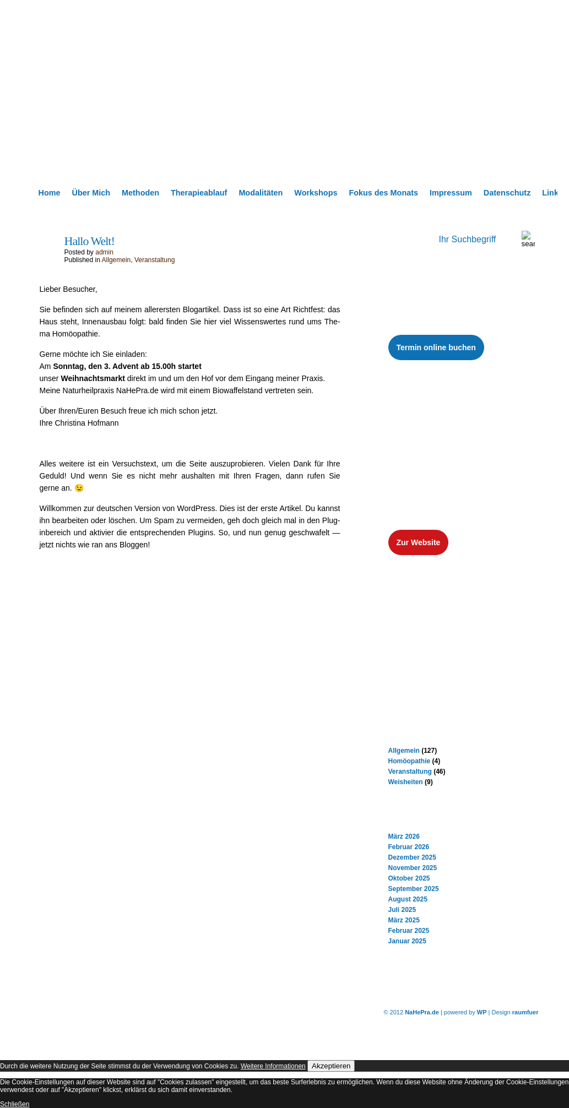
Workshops (315, 192)
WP (482, 1012)
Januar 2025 (407, 941)
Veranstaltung (154, 260)
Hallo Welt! (89, 241)
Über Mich (91, 192)
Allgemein (116, 260)
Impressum (451, 192)
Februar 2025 (409, 931)
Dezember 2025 (412, 857)
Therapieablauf (199, 192)
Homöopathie (409, 761)
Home (50, 192)
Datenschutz (507, 192)
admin (104, 252)
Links (552, 192)
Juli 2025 (402, 910)
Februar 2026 (409, 847)
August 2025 (407, 899)
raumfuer (525, 1012)
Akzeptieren (331, 1066)
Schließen (14, 1104)
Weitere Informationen (273, 1066)
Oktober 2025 (409, 878)
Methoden (140, 192)
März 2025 (404, 920)
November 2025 (412, 868)
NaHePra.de (422, 1012)
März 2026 (404, 836)
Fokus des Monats (383, 192)
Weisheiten (405, 782)
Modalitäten (261, 192)
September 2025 (413, 889)
